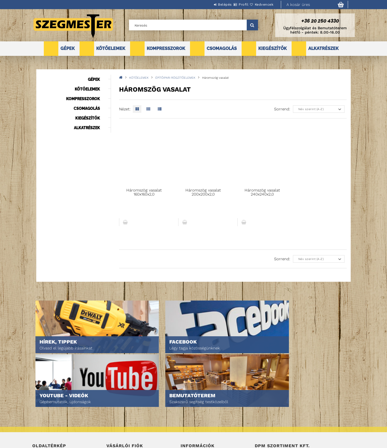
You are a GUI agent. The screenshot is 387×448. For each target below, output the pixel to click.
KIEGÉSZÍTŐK (272, 48)
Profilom (114, 417)
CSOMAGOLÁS (222, 48)
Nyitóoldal (41, 402)
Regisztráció (117, 409)
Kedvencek (261, 4)
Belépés (209, 4)
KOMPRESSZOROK (166, 48)
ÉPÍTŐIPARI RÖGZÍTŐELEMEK (175, 78)
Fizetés (187, 417)
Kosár (111, 425)
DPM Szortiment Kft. (271, 429)
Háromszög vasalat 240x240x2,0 (262, 192)
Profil (234, 4)
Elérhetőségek (194, 432)
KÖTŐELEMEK (110, 48)
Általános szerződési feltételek (209, 402)
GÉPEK (67, 48)
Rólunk (38, 425)
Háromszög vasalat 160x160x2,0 (144, 192)
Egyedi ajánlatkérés (50, 417)
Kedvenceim (116, 432)
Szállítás (189, 425)
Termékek (40, 409)
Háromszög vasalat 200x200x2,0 (203, 192)
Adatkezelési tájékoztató (203, 409)
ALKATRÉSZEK (323, 48)
